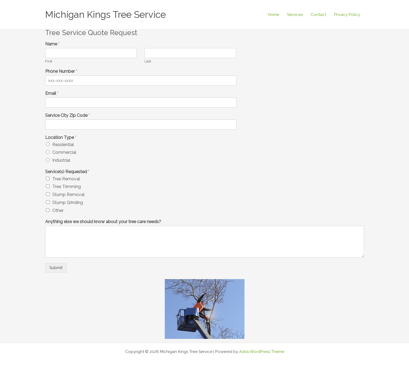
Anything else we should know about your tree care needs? (103, 221)
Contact (318, 14)
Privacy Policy (347, 14)
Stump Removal (68, 194)
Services (295, 14)
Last (148, 61)
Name (52, 43)
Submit (55, 267)
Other (58, 210)
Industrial (61, 160)
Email (51, 93)
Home (273, 14)
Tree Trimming (66, 186)
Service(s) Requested (67, 171)
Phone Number (61, 71)
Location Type (60, 137)
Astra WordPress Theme (261, 351)
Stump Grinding (67, 202)
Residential (63, 144)
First (48, 61)
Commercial (64, 152)
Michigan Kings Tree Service (105, 14)
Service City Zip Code (67, 115)
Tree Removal (66, 178)
